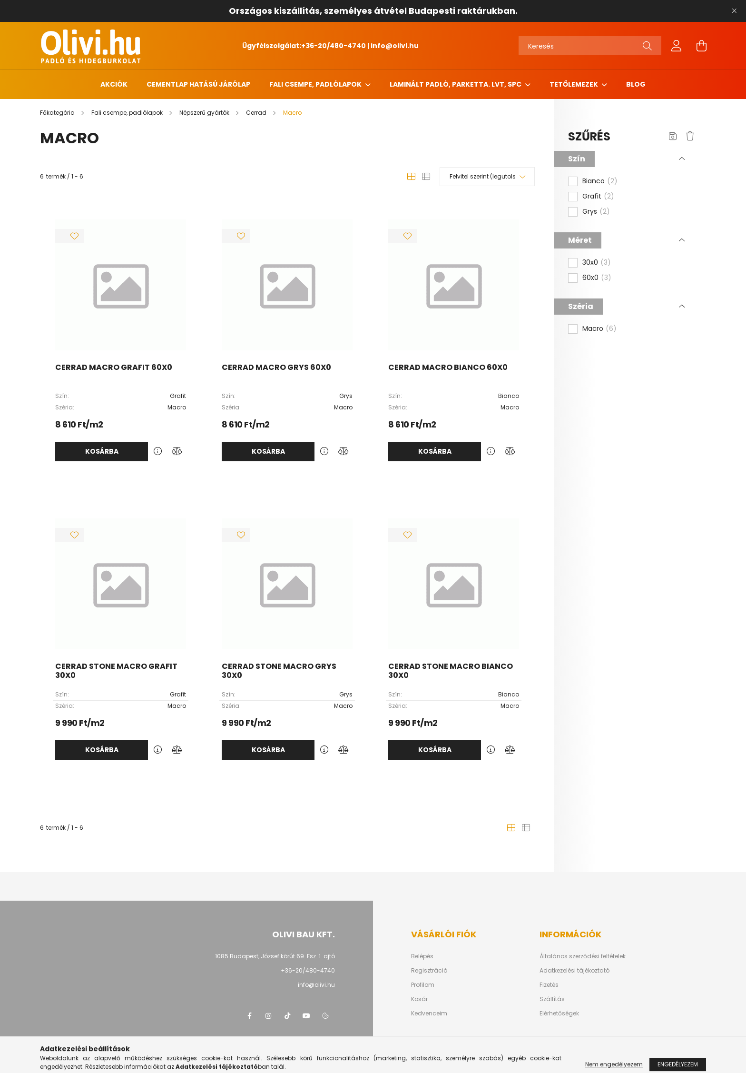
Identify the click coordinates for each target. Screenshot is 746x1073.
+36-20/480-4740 (333, 45)
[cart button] (701, 45)
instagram (268, 1015)
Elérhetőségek (559, 1013)
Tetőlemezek (574, 84)
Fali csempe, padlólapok (316, 84)
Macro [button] (599, 329)
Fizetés (549, 985)
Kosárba (101, 451)
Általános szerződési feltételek (583, 956)
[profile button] (676, 45)
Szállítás (552, 999)
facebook (249, 1015)
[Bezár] (734, 11)
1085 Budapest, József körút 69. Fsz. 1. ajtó (275, 956)
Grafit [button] (598, 196)
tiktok (287, 1015)
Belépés (422, 956)
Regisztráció (429, 970)
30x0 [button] (596, 263)
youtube (306, 1015)
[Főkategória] (58, 113)
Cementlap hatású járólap (198, 84)
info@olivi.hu (395, 45)
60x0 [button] (596, 278)
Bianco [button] (600, 181)
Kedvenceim (429, 1013)
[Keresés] (590, 45)
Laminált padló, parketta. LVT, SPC (456, 84)
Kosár (419, 999)
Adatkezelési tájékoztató (574, 970)
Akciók (114, 84)
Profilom (422, 985)
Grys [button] (596, 212)
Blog (636, 84)
